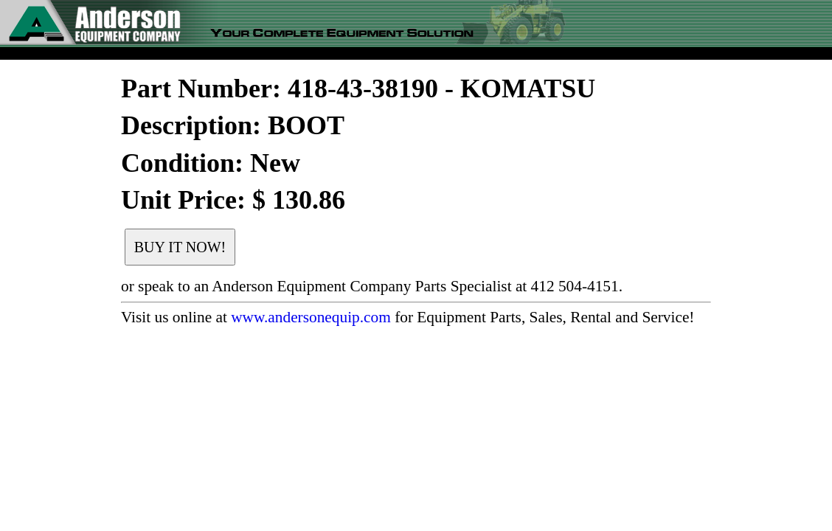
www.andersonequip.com (311, 317)
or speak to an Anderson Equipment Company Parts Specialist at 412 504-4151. (372, 286)
